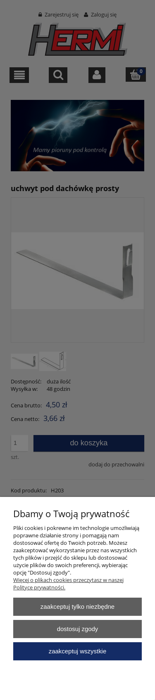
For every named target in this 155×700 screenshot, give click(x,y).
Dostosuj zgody (77, 628)
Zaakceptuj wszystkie (77, 651)
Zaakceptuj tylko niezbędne (77, 606)
